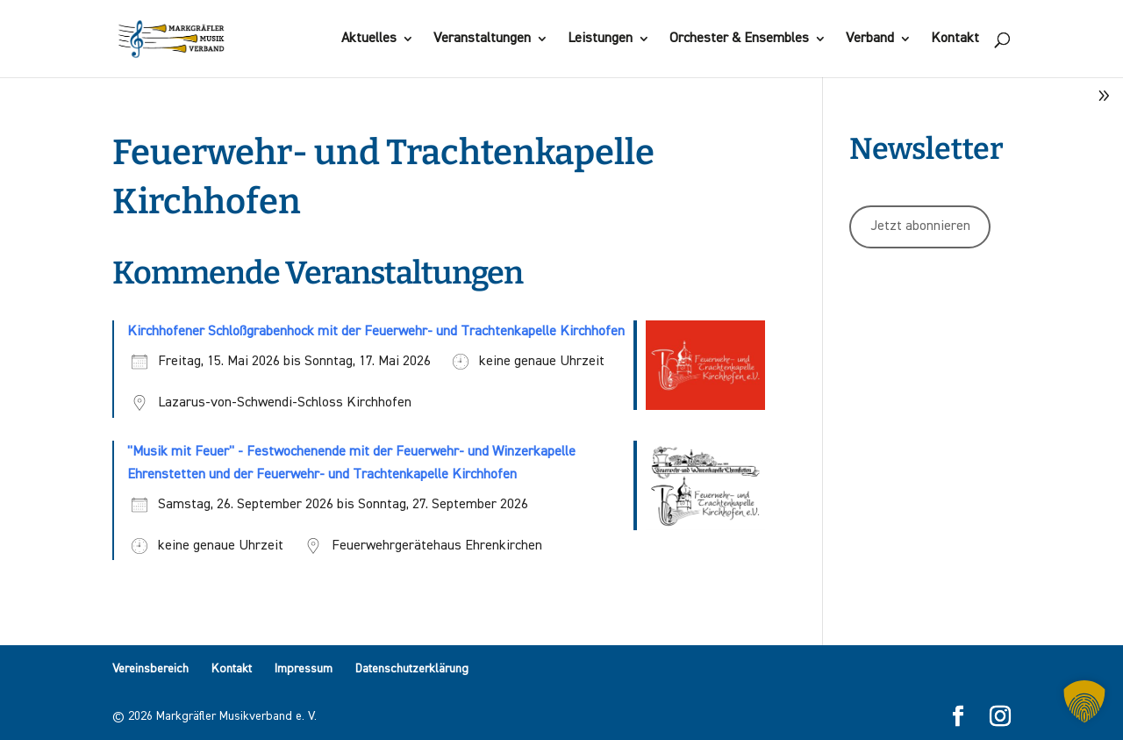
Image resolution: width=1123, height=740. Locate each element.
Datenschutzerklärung (412, 669)
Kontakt (955, 39)
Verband (870, 39)
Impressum (304, 669)
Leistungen (600, 39)
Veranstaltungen (482, 39)
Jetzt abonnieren (920, 226)
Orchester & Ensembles (739, 39)
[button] (1084, 701)
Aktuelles (369, 39)
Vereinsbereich (150, 669)
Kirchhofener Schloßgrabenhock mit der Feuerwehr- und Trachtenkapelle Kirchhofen (376, 332)
